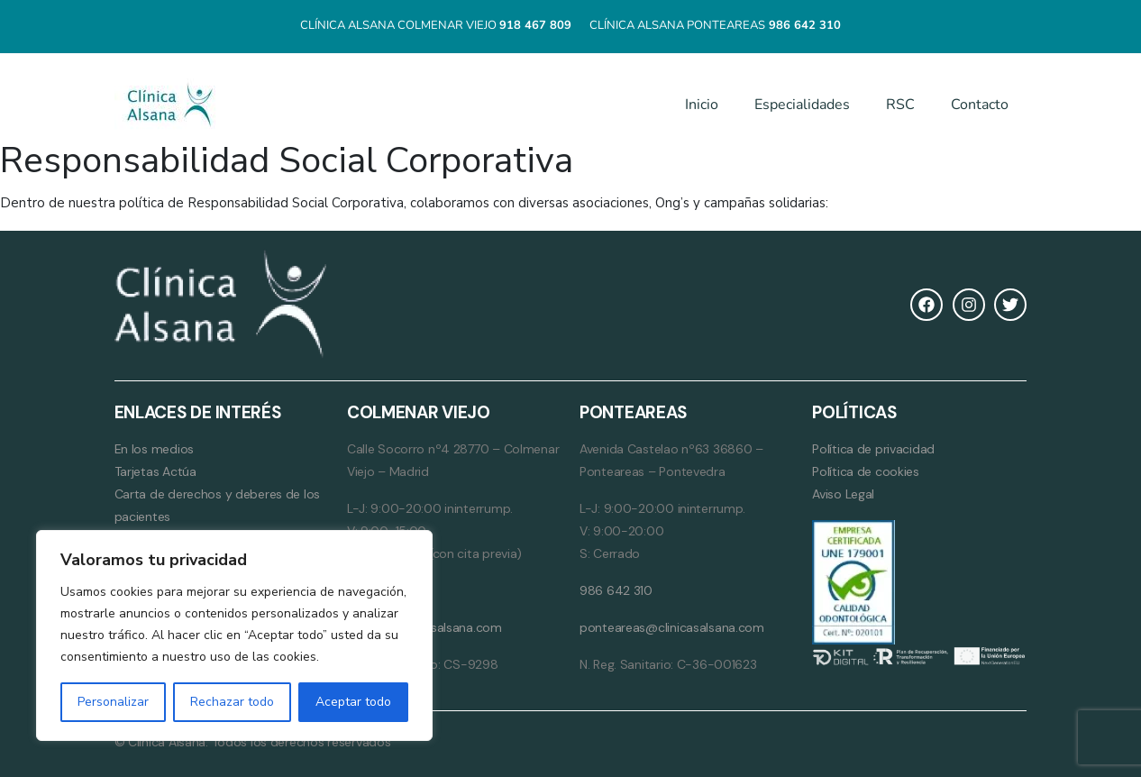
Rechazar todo (232, 701)
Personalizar (113, 701)
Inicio (701, 104)
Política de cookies (865, 471)
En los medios (154, 449)
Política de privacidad (873, 449)
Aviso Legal (843, 494)
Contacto (980, 104)
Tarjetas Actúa (155, 471)
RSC (900, 104)
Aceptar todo (353, 701)
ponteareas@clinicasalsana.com (672, 627)
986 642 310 (616, 590)
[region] (234, 635)
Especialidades (802, 104)
